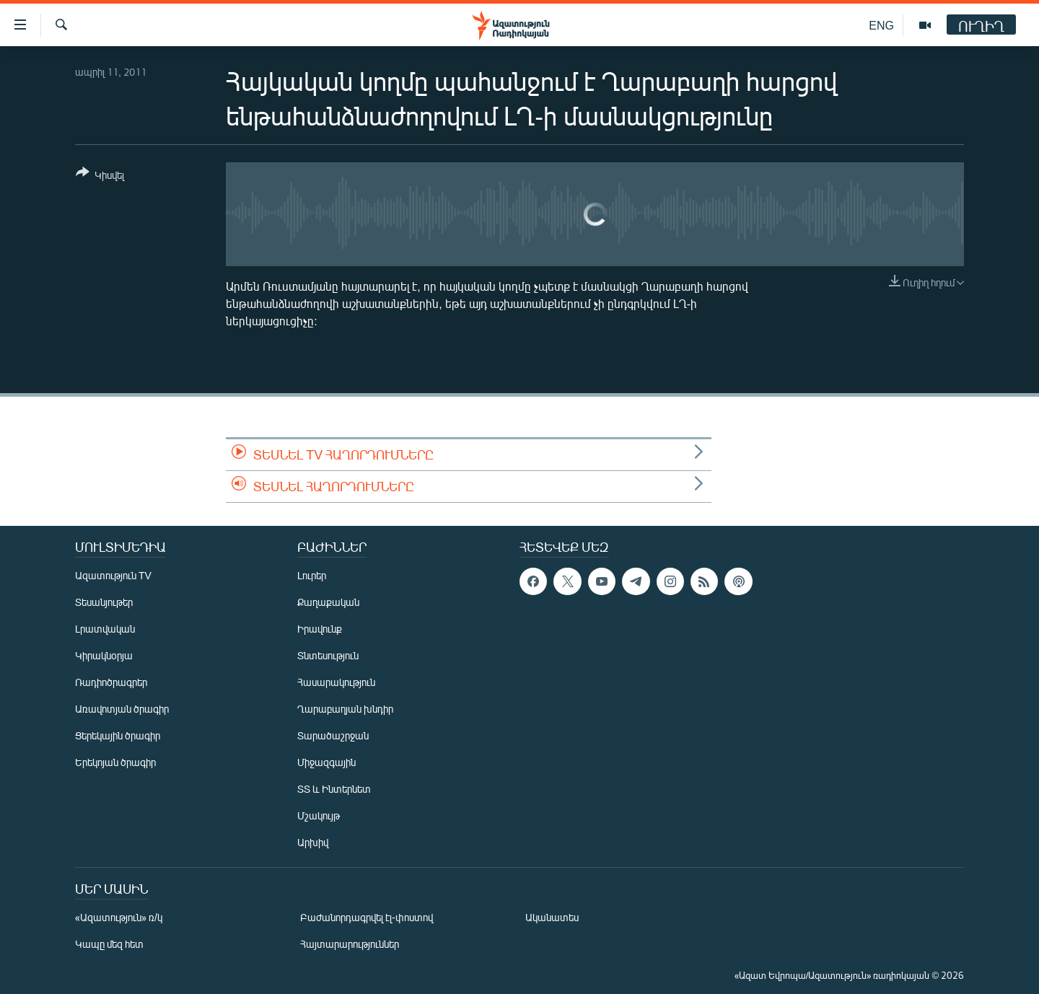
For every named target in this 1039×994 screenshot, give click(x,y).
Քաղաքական (328, 602)
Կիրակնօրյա (104, 655)
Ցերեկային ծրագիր (117, 735)
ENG (881, 25)
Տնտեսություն (328, 655)
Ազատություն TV (113, 575)
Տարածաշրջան (333, 735)
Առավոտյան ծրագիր (122, 709)
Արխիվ (312, 842)
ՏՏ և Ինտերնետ (334, 789)
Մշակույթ (318, 815)
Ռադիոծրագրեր (111, 682)
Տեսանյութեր (104, 602)
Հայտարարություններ (349, 944)
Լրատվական (105, 629)
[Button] (100, 176)
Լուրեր (311, 575)
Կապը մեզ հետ (109, 944)
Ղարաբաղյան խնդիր (345, 709)
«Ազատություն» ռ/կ (118, 917)
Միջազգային (326, 762)
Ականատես (552, 917)
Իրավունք (319, 629)
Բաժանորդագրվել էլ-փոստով (366, 917)
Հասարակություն (336, 682)
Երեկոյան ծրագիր (115, 762)
